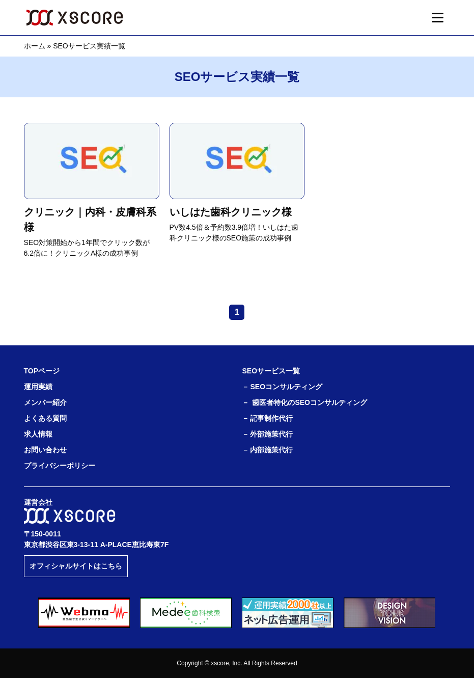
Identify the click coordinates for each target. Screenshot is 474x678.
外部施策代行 (271, 434)
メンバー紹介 (45, 402)
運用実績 (38, 387)
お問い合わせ (45, 450)
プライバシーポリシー (59, 466)
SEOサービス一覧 (271, 371)
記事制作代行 (271, 418)
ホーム (34, 46)
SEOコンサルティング (286, 387)
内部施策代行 (271, 450)
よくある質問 (45, 418)
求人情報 (38, 434)
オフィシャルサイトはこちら (76, 566)
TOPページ (42, 371)
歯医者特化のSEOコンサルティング (309, 402)
